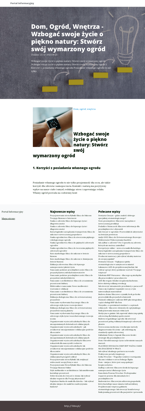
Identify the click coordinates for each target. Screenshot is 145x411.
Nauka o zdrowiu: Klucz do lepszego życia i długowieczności (68, 222)
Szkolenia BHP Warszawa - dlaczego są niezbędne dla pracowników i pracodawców (120, 276)
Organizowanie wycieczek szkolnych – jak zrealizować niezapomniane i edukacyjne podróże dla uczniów (71, 329)
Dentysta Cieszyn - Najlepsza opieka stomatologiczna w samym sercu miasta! (116, 263)
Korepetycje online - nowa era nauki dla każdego (119, 248)
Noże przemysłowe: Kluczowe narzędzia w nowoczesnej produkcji (116, 222)
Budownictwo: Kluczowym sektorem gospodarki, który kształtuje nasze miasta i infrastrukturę (119, 382)
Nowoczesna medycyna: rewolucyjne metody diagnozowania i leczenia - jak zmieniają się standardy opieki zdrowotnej (118, 329)
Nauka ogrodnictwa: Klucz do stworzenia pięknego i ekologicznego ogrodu (72, 238)
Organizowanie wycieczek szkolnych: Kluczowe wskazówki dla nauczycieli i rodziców (70, 341)
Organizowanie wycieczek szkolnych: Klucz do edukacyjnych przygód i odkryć (70, 355)
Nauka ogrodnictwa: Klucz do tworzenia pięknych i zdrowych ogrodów (72, 249)
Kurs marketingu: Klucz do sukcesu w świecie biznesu (69, 254)
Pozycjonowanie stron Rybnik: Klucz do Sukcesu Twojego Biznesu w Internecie (70, 216)
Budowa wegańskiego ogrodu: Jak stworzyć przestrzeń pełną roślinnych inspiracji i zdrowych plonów (119, 321)
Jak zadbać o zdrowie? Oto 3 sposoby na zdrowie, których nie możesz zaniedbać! (119, 244)
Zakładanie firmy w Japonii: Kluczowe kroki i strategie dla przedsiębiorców (117, 336)
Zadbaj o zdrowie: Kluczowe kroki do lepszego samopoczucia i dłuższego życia (118, 369)
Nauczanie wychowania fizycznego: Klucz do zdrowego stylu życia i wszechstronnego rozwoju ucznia (71, 316)
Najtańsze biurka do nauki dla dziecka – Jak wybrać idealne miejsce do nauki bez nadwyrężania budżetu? (72, 384)
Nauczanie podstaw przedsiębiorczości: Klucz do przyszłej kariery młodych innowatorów (71, 271)
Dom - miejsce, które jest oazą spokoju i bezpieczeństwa (115, 363)
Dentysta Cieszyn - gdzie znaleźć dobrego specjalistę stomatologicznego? (116, 216)
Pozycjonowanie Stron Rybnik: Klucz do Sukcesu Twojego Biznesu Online (71, 366)
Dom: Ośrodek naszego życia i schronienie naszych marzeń (120, 341)
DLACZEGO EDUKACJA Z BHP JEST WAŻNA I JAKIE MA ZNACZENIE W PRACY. (120, 347)
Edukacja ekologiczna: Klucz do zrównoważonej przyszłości (71, 298)
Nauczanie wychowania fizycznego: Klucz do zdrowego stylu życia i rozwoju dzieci (69, 303)
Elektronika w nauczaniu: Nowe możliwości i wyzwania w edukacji (69, 287)
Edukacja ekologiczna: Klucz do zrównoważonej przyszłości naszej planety (71, 309)
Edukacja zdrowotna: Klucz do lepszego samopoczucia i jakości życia (67, 265)
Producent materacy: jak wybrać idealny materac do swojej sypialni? (119, 257)
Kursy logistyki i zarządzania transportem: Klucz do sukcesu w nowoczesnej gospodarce (72, 233)
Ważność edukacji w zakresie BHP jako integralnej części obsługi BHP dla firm (120, 301)
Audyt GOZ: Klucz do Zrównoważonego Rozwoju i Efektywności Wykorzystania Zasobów (119, 238)
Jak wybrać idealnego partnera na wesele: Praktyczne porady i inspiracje (116, 352)
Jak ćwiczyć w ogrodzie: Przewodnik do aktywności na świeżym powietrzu (120, 233)
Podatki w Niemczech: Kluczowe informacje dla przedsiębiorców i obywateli (118, 227)
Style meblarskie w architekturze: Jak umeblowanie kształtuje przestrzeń (72, 371)
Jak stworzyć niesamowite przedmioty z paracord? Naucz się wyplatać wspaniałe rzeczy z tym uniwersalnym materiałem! (120, 289)
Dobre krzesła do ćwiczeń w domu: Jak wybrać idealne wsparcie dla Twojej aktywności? (70, 377)
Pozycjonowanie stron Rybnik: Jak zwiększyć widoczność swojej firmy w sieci (69, 360)
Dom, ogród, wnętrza (84, 109)
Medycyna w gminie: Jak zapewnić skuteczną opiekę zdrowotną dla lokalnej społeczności (120, 314)
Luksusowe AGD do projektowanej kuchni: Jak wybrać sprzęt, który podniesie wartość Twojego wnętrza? (119, 270)
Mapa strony (8, 218)
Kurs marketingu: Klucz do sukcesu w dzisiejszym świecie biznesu (71, 260)
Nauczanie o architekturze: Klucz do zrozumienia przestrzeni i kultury (71, 282)
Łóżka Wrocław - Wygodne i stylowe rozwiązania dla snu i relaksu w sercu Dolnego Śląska (119, 358)
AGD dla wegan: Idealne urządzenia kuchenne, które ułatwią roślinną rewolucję (118, 282)
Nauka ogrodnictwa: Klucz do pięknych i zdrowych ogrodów (72, 244)
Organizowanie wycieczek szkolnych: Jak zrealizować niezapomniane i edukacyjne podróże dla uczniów (71, 348)
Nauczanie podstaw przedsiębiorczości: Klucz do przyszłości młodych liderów (71, 276)
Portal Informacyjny (24, 3)
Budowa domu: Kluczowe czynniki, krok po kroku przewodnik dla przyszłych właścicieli (119, 295)
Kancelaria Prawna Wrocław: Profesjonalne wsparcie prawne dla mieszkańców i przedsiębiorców (117, 376)
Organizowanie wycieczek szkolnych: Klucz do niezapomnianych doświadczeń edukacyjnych (70, 322)
